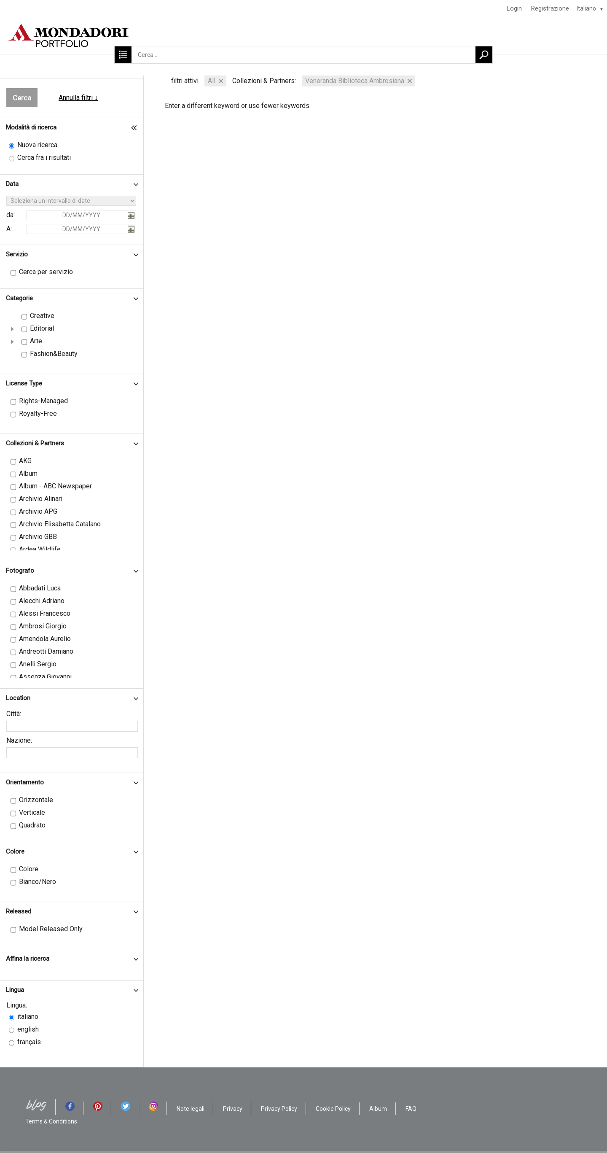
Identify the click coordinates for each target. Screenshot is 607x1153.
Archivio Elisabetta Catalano (60, 524)
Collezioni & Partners (35, 443)
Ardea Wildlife (40, 549)
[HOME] (303, 35)
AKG (25, 461)
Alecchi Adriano (41, 601)
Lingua (15, 990)
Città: (13, 714)
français (29, 1042)
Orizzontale (36, 800)
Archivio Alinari (40, 499)
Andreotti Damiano (46, 651)
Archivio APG (38, 511)
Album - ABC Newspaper (55, 486)
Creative (42, 316)
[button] (12, 329)
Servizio (17, 254)
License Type (24, 383)
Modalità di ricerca (31, 127)
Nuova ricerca (37, 145)
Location (18, 698)
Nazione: (19, 740)
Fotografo (20, 570)
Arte (36, 341)
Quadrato (32, 825)
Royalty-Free (38, 413)
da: (10, 215)
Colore (15, 851)
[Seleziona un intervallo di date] (71, 201)
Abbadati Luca (40, 588)
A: (9, 229)
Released (18, 911)
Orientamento (25, 782)
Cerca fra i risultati (44, 158)
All (211, 81)
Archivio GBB (38, 537)
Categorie (19, 298)
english (28, 1029)
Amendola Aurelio (45, 639)
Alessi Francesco (44, 613)
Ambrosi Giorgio (43, 626)
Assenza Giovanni (45, 677)
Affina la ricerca (27, 958)
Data (12, 184)
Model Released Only (51, 929)
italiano (27, 1017)
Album (28, 473)
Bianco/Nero (37, 882)
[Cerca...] (303, 54)
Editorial (42, 328)
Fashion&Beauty (54, 354)
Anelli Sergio (37, 664)
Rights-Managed (43, 401)
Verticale (32, 812)
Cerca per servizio (46, 272)
